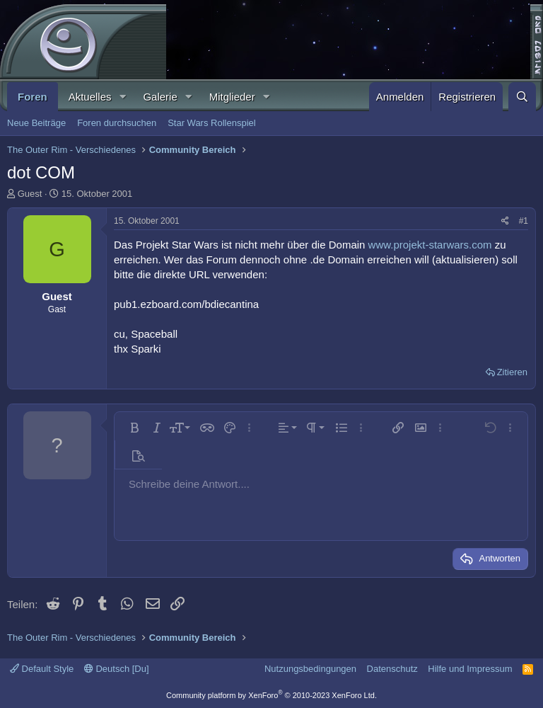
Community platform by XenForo (271, 695)
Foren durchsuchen (116, 123)
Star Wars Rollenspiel (212, 123)
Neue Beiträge (36, 123)
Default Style (42, 668)
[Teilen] (505, 221)
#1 (523, 221)
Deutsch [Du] (116, 668)
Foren (32, 97)
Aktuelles (90, 97)
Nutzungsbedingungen (310, 668)
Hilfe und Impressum (470, 668)
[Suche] (522, 96)
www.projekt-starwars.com (430, 245)
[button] (122, 96)
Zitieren (512, 372)
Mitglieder (232, 97)
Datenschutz (392, 668)
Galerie (160, 97)
